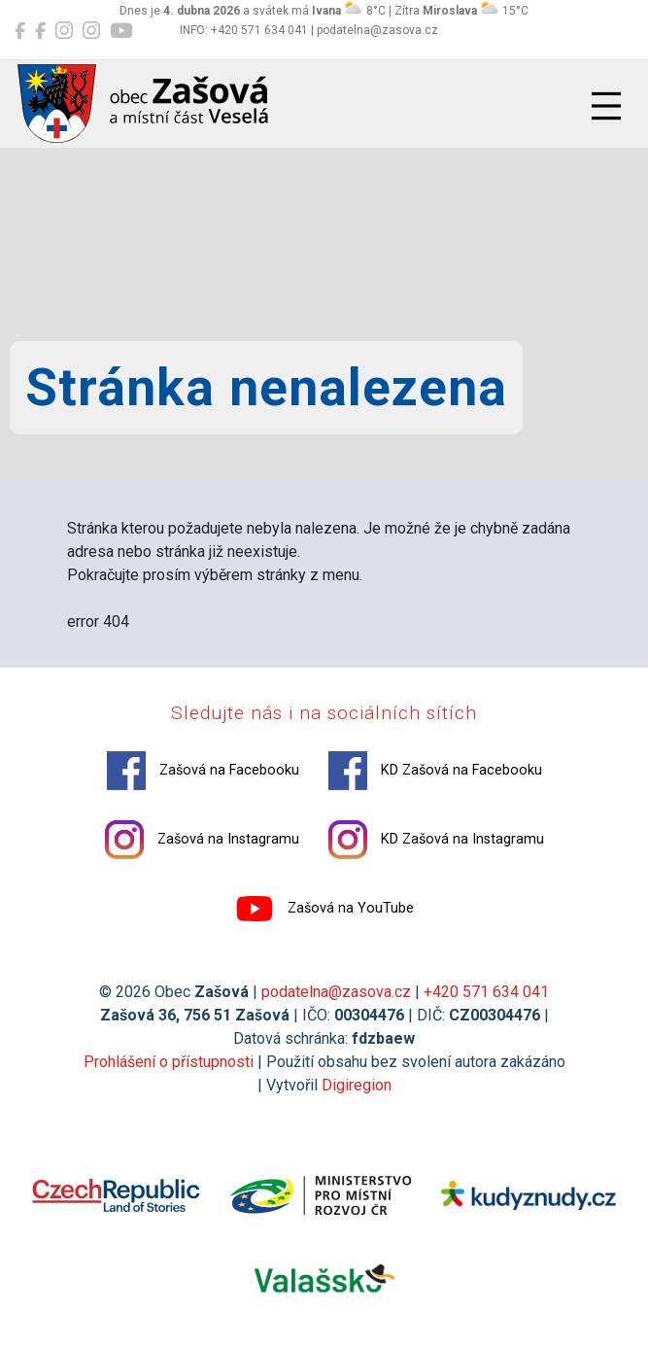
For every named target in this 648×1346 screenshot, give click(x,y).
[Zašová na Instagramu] (64, 31)
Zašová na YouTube (324, 908)
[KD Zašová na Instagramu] (91, 31)
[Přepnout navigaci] (606, 105)
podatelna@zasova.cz (336, 992)
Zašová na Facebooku (203, 770)
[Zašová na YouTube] (121, 31)
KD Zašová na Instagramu (436, 839)
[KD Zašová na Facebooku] (40, 31)
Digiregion (357, 1085)
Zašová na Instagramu (202, 839)
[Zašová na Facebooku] (20, 31)
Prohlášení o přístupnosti (169, 1062)
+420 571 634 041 (486, 992)
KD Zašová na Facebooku (435, 770)
